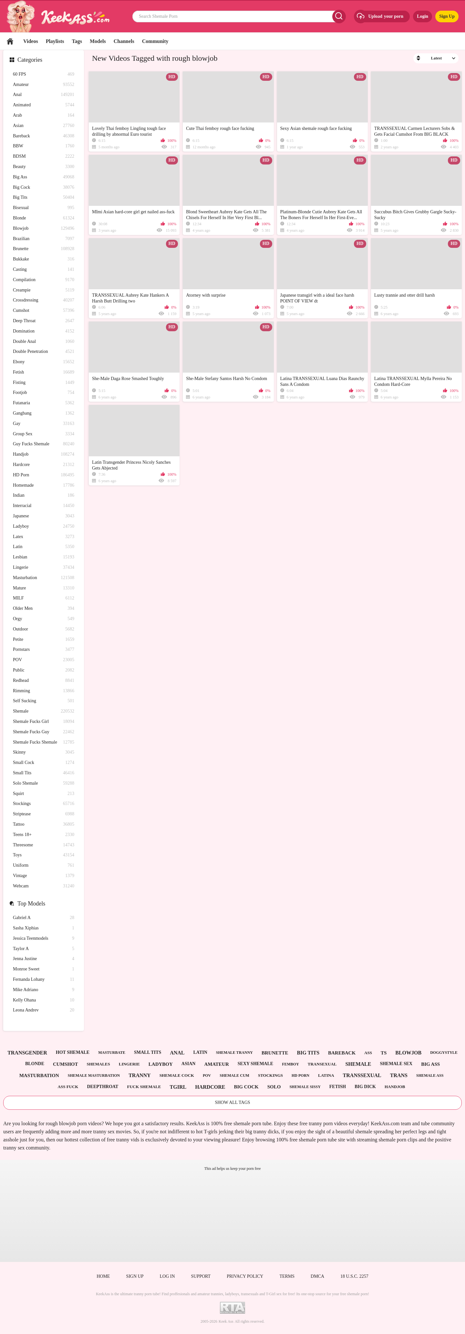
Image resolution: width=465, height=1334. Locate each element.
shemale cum (234, 1075)
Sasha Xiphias (43, 928)
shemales (98, 1064)
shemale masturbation (94, 1075)
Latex (43, 537)
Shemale (43, 711)
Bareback (43, 136)
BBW (43, 146)
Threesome (43, 845)
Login (422, 16)
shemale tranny (234, 1052)
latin (200, 1052)
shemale (358, 1064)
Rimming (43, 691)
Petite (43, 639)
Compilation (43, 280)
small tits (147, 1052)
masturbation (39, 1075)
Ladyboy (43, 526)
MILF (43, 598)
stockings (270, 1075)
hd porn (300, 1075)
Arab (43, 115)
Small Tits (43, 773)
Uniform (43, 865)
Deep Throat (43, 321)
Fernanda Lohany (43, 979)
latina (326, 1075)
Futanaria (43, 403)
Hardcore (43, 465)
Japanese (43, 516)
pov (207, 1075)
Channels (124, 41)
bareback (342, 1052)
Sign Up (447, 16)
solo (274, 1086)
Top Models (31, 903)
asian (188, 1063)
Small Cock (43, 763)
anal (177, 1052)
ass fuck (68, 1086)
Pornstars (43, 649)
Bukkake (43, 259)
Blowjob (43, 228)
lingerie (129, 1064)
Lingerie (43, 567)
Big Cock (43, 187)
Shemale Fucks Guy (43, 732)
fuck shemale (144, 1086)
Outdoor (43, 629)
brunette (275, 1052)
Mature (43, 588)
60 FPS (43, 74)
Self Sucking (43, 701)
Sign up (134, 1276)
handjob (395, 1086)
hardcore (210, 1087)
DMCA (317, 1276)
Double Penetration (43, 352)
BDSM (43, 156)
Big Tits (43, 197)
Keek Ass (226, 1321)
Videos (30, 41)
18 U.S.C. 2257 (354, 1276)
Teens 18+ (43, 835)
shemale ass (429, 1075)
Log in (167, 1276)
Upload (380, 16)
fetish (337, 1086)
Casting (43, 269)
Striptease (43, 814)
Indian (43, 495)
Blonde (43, 218)
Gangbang (43, 413)
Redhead (43, 680)
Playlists (55, 41)
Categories (29, 60)
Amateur (43, 85)
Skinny (43, 752)
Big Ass (43, 177)
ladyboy (161, 1064)
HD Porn (43, 475)
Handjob (43, 454)
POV (43, 660)
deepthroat (102, 1086)
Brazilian (43, 239)
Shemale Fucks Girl (43, 722)
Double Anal (43, 341)
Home (10, 41)
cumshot (65, 1064)
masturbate (111, 1052)
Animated (43, 105)
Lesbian (43, 557)
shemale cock (177, 1075)
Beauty (43, 167)
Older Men (43, 608)
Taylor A (43, 949)
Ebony (43, 362)
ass (368, 1052)
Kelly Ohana (43, 1000)
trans (399, 1075)
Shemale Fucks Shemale (43, 742)
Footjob (43, 393)
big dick (365, 1086)
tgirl (178, 1087)
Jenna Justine (43, 959)
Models (98, 41)
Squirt (43, 794)
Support (201, 1276)
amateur (216, 1064)
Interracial (43, 506)
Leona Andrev (43, 1010)
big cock (246, 1086)
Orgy (43, 619)
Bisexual (43, 208)
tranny (139, 1075)
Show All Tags (232, 1102)
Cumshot (43, 310)
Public (43, 670)
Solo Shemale (43, 783)
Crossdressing (43, 300)
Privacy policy (245, 1276)
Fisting (43, 383)
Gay (43, 424)
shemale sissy (304, 1087)
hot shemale (72, 1052)
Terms (286, 1276)
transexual (322, 1064)
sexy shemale (255, 1063)
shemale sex (396, 1063)
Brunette (43, 249)
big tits (308, 1052)
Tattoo (43, 824)
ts (384, 1052)
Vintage (43, 876)
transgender (27, 1052)
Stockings (43, 804)
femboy (290, 1064)
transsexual (362, 1075)
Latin (43, 547)
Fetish (43, 372)
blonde (34, 1063)
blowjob (408, 1052)
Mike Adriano (43, 990)
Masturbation (43, 578)
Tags (77, 41)
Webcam (43, 886)
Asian (43, 126)
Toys (43, 855)
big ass (430, 1064)
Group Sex (43, 434)
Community (155, 41)
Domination (43, 331)
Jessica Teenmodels (43, 938)
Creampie (43, 290)
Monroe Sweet (43, 969)
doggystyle (444, 1052)
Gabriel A (43, 918)
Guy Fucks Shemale (43, 444)
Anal (43, 95)
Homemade (43, 485)
